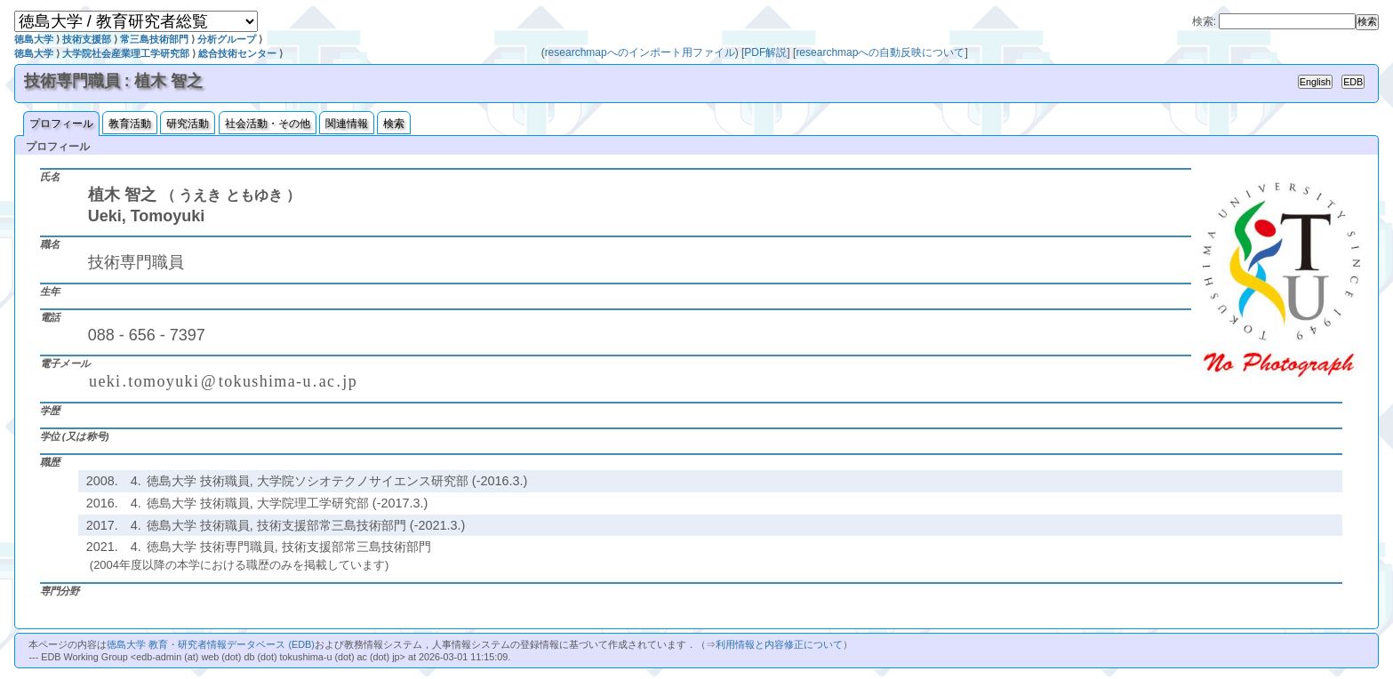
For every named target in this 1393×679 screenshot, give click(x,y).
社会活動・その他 (267, 123)
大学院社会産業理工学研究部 (125, 53)
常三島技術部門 (154, 39)
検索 (393, 123)
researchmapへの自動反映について (880, 52)
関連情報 (346, 123)
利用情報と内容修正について (779, 644)
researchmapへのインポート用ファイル (640, 52)
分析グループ (226, 39)
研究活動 (187, 123)
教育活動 (129, 123)
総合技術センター (237, 53)
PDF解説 (765, 52)
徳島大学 (33, 39)
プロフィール (61, 123)
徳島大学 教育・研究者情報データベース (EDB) (210, 644)
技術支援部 (86, 39)
